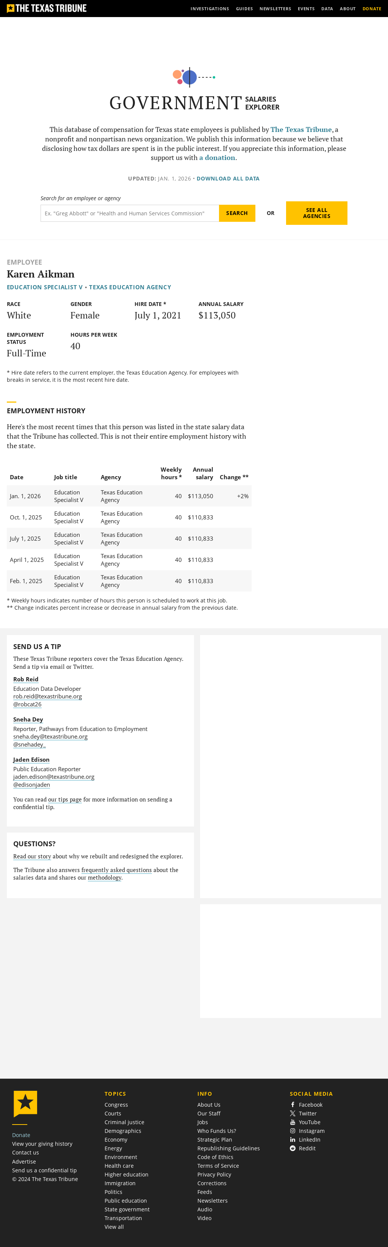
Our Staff (209, 1113)
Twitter (303, 1113)
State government (127, 1209)
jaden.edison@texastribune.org (53, 776)
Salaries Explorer (262, 102)
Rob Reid (26, 679)
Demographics (123, 1130)
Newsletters (212, 1200)
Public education (126, 1200)
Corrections (212, 1183)
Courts (113, 1113)
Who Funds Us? (216, 1130)
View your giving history (42, 1143)
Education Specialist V (45, 287)
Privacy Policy (214, 1174)
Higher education (127, 1174)
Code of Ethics (215, 1157)
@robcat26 (27, 704)
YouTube (305, 1122)
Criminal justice (124, 1122)
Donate (21, 1135)
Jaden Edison (31, 759)
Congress (116, 1104)
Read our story (32, 856)
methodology (104, 877)
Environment (121, 1157)
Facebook (306, 1104)
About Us (209, 1104)
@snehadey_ (29, 744)
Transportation (123, 1218)
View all (114, 1226)
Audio (204, 1209)
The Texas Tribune (301, 129)
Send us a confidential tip (44, 1170)
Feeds (204, 1191)
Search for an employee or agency (80, 198)
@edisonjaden (31, 784)
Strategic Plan (214, 1139)
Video (204, 1218)
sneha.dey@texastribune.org (50, 736)
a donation (217, 157)
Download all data (228, 178)
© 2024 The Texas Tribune (45, 1179)
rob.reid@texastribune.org (47, 696)
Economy (116, 1139)
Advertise (24, 1161)
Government (176, 102)
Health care (119, 1165)
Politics (113, 1191)
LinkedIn (305, 1139)
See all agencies (316, 213)
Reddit (303, 1148)
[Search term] (130, 213)
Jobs (202, 1122)
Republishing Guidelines (228, 1148)
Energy (113, 1148)
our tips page (65, 799)
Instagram (307, 1130)
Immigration (120, 1183)
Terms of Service (218, 1165)
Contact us (25, 1152)
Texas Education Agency (130, 287)
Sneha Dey (28, 719)
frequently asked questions (116, 870)
